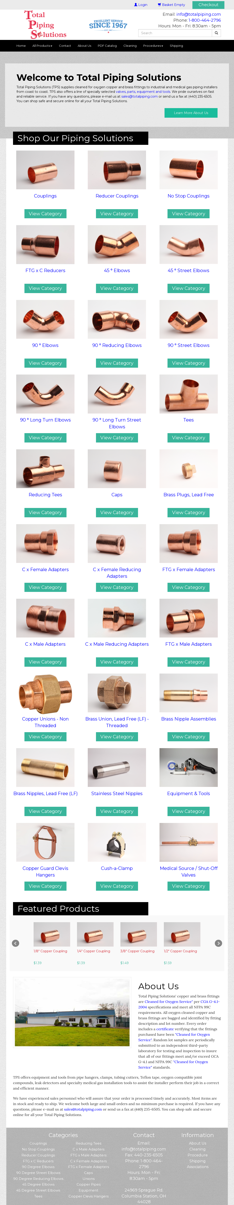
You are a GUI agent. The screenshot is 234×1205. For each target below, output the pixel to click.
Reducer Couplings (38, 1155)
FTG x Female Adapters (88, 1167)
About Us (84, 45)
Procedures (153, 45)
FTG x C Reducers (38, 1161)
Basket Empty (171, 5)
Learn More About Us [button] (191, 113)
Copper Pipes (89, 1184)
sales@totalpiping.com (139, 96)
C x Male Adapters (88, 1149)
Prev (15, 943)
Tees (38, 1196)
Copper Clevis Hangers (89, 1196)
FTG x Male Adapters (88, 1155)
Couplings (38, 1143)
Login (140, 5)
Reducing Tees (88, 1143)
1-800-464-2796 (205, 20)
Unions (88, 1178)
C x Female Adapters (88, 1161)
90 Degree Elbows (38, 1167)
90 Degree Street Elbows (38, 1173)
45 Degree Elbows (38, 1184)
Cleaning (130, 45)
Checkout (208, 4)
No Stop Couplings (38, 1149)
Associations (197, 1167)
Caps (88, 1173)
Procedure (198, 1155)
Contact (65, 45)
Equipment (88, 1190)
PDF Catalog (107, 45)
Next (218, 943)
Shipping (176, 45)
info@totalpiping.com (198, 14)
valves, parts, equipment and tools (143, 92)
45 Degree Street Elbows (38, 1190)
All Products (42, 45)
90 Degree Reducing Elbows (38, 1178)
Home (21, 45)
